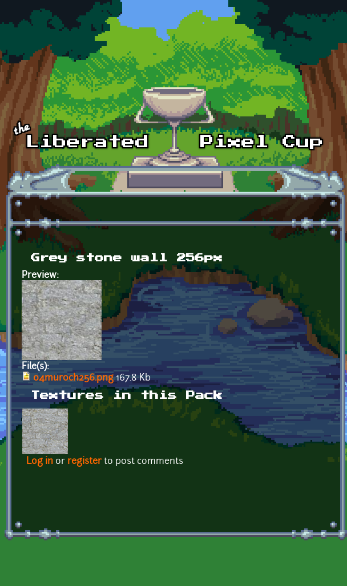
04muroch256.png (73, 378)
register (84, 461)
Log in (39, 461)
